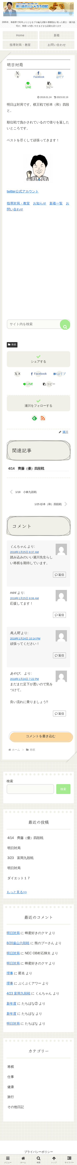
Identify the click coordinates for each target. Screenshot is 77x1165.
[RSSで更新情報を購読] (42, 418)
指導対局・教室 (18, 203)
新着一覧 (56, 203)
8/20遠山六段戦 (18, 943)
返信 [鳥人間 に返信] (59, 655)
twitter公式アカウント (23, 191)
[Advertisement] (38, 269)
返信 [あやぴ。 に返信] (59, 713)
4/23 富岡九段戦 (18, 993)
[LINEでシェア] (28, 85)
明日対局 (14, 848)
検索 (10, 781)
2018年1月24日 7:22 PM (24, 679)
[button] (49, 85)
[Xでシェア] (17, 75)
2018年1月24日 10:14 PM (25, 638)
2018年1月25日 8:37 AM (24, 552)
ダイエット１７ (18, 878)
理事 (10, 973)
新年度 (11, 1003)
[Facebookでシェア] (38, 75)
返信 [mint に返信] (59, 615)
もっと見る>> (17, 892)
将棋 (12, 344)
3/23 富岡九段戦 (20, 858)
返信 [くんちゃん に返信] (59, 574)
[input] (38, 324)
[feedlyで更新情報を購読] (34, 418)
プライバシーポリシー (38, 1151)
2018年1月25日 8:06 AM (24, 598)
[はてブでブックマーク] (59, 75)
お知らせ (39, 203)
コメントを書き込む (40, 736)
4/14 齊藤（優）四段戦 (25, 838)
